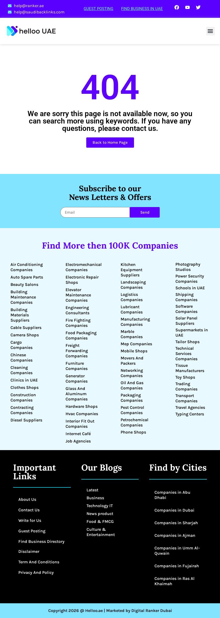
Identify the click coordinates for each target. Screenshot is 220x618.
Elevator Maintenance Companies (78, 295)
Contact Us (29, 509)
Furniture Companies (77, 366)
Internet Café (78, 433)
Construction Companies (23, 397)
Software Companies (186, 309)
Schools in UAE (190, 287)
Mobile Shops (134, 350)
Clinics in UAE (24, 380)
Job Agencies (78, 441)
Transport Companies (186, 398)
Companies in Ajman (174, 535)
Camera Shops (24, 334)
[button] (210, 31)
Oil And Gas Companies (132, 385)
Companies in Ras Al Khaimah (174, 581)
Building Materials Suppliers (19, 315)
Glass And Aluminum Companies (77, 393)
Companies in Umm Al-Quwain (177, 550)
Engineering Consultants (77, 310)
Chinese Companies (21, 357)
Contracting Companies (22, 410)
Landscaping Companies (133, 285)
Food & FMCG (100, 521)
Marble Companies (132, 334)
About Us (27, 499)
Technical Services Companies (186, 353)
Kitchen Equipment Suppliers (131, 269)
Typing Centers (189, 413)
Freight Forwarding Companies (77, 350)
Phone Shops (133, 432)
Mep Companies (136, 343)
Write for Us (29, 520)
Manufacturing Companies (135, 322)
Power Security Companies (189, 279)
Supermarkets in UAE (191, 332)
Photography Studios (187, 267)
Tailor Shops (187, 341)
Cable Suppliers (25, 327)
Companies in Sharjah (176, 522)
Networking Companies (132, 373)
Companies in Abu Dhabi (172, 495)
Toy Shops (185, 377)
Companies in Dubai (174, 510)
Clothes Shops (24, 387)
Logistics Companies (132, 297)
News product (100, 513)
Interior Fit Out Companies (80, 424)
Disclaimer (28, 551)
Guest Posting (98, 8)
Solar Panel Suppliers (186, 321)
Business (95, 497)
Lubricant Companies (132, 309)
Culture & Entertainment (101, 532)
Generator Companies (77, 378)
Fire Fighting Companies (78, 323)
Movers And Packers (132, 361)
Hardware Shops (82, 406)
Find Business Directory (41, 541)
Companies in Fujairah (176, 565)
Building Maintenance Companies (23, 297)
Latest (92, 489)
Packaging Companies (132, 398)
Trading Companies (186, 386)
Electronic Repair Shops (82, 280)
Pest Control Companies (132, 410)
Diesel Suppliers (26, 420)
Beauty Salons (24, 284)
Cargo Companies (21, 345)
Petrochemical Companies (134, 422)
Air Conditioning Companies (26, 267)
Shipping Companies (186, 297)
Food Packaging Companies (81, 335)
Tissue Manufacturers (189, 368)
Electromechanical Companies (84, 267)
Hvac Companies (82, 413)
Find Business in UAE (142, 8)
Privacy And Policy (36, 572)
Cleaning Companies (21, 370)
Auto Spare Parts (26, 277)
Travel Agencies (190, 407)
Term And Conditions (38, 561)
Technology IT (100, 505)
